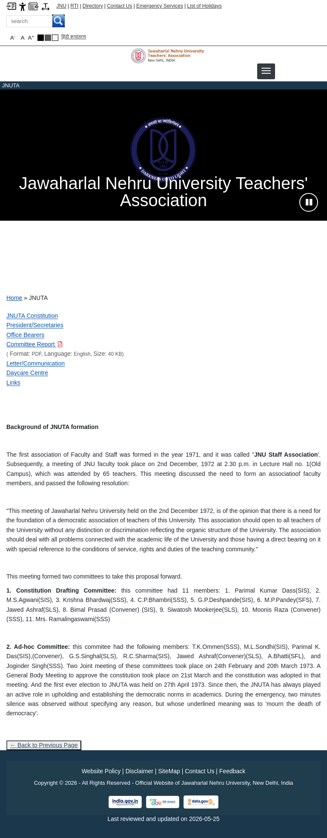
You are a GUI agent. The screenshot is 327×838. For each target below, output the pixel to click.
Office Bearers (25, 334)
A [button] (31, 37)
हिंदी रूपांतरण (73, 36)
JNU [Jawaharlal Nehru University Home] (61, 6)
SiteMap (169, 771)
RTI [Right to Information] (74, 6)
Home (14, 297)
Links (13, 382)
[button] (266, 71)
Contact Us (119, 6)
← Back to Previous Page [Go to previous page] (44, 745)
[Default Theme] (55, 38)
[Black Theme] (40, 38)
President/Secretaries (34, 325)
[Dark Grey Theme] (48, 38)
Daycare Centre (27, 372)
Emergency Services (159, 6)
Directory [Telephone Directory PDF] (93, 6)
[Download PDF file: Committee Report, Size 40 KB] (34, 344)
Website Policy (101, 771)
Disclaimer (139, 771)
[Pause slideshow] (308, 202)
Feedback (232, 771)
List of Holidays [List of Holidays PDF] (204, 6)
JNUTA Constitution (32, 315)
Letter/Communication (35, 363)
